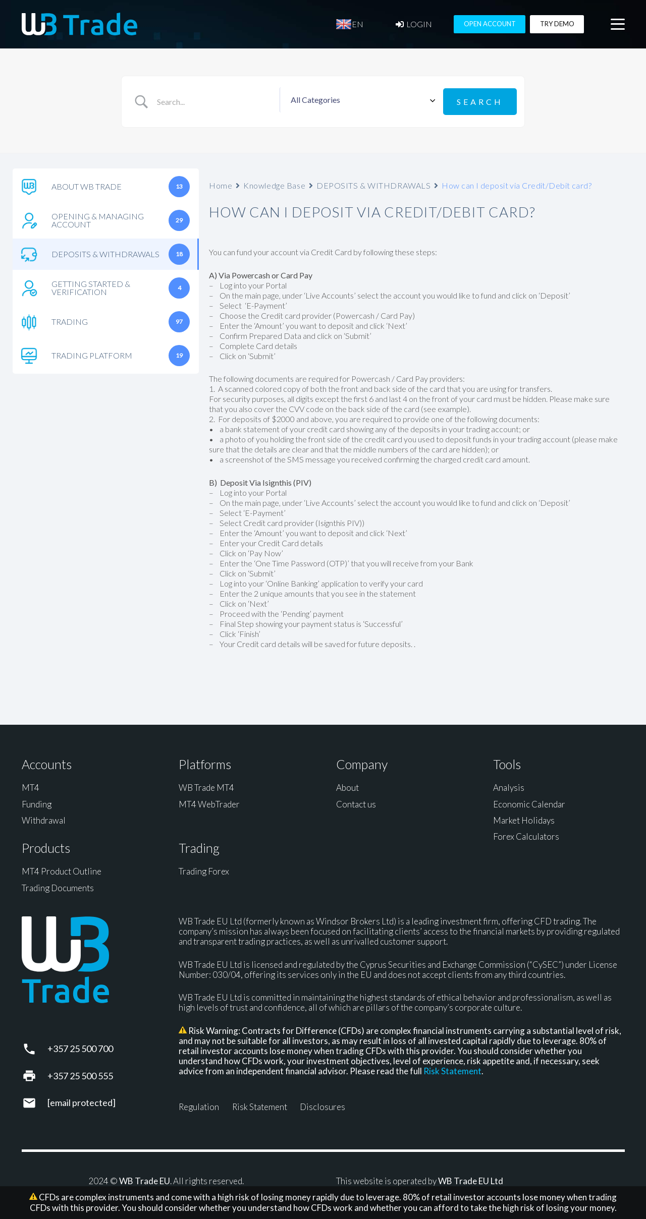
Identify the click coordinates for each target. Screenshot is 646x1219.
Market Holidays (524, 819)
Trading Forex (204, 869)
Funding (36, 802)
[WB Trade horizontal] (80, 25)
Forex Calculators (526, 835)
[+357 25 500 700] (34, 1047)
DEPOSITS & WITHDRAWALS (373, 183)
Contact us (356, 802)
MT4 (30, 786)
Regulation (199, 1105)
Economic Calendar (529, 802)
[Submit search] (480, 100)
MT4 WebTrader (209, 802)
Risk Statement (452, 1069)
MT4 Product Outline (61, 869)
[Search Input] (215, 101)
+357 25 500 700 (80, 1047)
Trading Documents (58, 886)
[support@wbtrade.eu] (34, 1101)
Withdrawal (44, 819)
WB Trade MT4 (206, 786)
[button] (617, 26)
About (347, 786)
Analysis (508, 786)
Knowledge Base (274, 183)
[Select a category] (361, 100)
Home (220, 183)
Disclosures (322, 1105)
